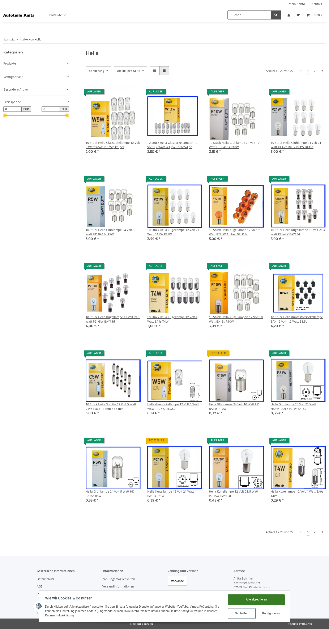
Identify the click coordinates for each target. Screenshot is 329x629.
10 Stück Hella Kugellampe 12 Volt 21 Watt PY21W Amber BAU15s (235, 232)
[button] (288, 15)
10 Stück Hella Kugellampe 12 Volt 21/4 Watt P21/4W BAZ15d (298, 232)
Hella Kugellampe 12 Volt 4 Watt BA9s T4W (297, 493)
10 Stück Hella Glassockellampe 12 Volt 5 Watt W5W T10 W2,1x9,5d (113, 145)
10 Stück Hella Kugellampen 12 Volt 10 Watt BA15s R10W (236, 319)
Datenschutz (45, 579)
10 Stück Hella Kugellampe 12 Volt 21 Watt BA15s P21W (173, 232)
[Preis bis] (51, 109)
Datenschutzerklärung (60, 615)
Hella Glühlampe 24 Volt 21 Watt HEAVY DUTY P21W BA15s (293, 406)
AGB (40, 586)
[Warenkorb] (314, 15)
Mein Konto (297, 4)
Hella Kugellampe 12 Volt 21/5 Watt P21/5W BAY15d (233, 493)
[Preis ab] (12, 109)
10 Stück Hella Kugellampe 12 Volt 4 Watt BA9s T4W (172, 319)
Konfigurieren (271, 613)
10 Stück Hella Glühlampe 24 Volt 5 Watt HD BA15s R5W (110, 232)
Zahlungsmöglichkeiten (118, 579)
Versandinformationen (118, 586)
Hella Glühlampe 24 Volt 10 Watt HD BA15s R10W (234, 406)
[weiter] (322, 70)
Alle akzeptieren (255, 599)
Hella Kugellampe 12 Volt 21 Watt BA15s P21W (170, 493)
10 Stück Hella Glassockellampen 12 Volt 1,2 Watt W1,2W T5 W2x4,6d (172, 145)
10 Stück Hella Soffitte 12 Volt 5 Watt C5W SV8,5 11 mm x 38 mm (111, 406)
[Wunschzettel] (298, 15)
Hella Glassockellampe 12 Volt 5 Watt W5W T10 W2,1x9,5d (173, 406)
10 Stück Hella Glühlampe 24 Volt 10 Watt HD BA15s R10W (234, 145)
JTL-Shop (307, 623)
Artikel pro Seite (128, 71)
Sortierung (96, 71)
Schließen (241, 613)
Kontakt (317, 4)
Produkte (9, 63)
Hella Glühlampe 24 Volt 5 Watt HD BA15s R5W (110, 493)
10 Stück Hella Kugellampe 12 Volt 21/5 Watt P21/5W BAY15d (113, 319)
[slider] (5, 115)
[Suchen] (249, 14)
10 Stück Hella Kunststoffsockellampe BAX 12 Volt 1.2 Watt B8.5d (297, 319)
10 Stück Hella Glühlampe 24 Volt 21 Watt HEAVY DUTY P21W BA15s (296, 145)
